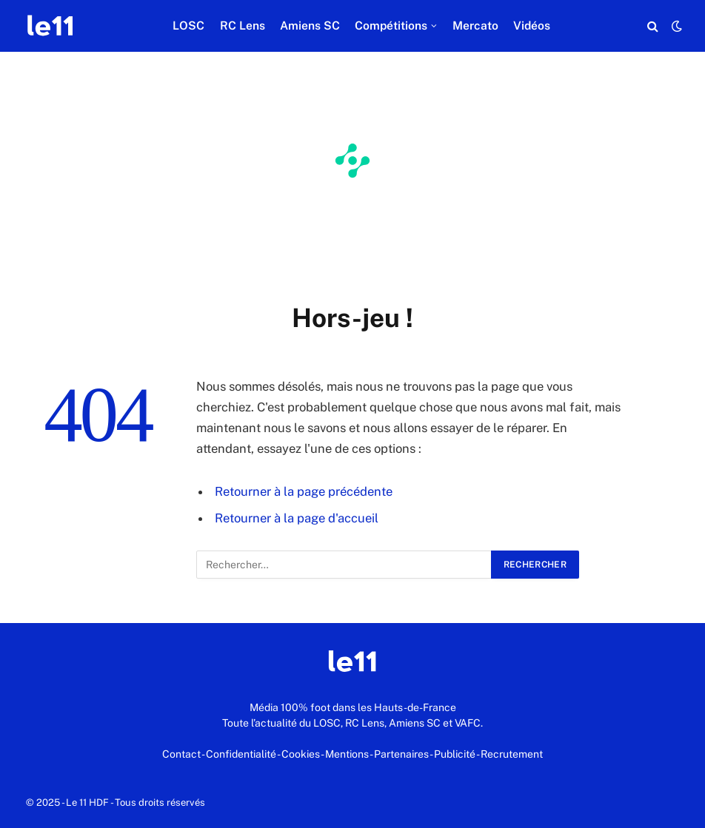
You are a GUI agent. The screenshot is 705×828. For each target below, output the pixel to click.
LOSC (188, 25)
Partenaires (401, 754)
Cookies (300, 754)
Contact (181, 754)
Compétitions (391, 25)
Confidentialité (241, 754)
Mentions (347, 754)
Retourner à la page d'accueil (296, 518)
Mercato (475, 25)
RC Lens (242, 25)
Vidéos (531, 25)
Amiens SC (310, 25)
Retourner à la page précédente (303, 491)
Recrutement (512, 754)
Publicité (454, 754)
